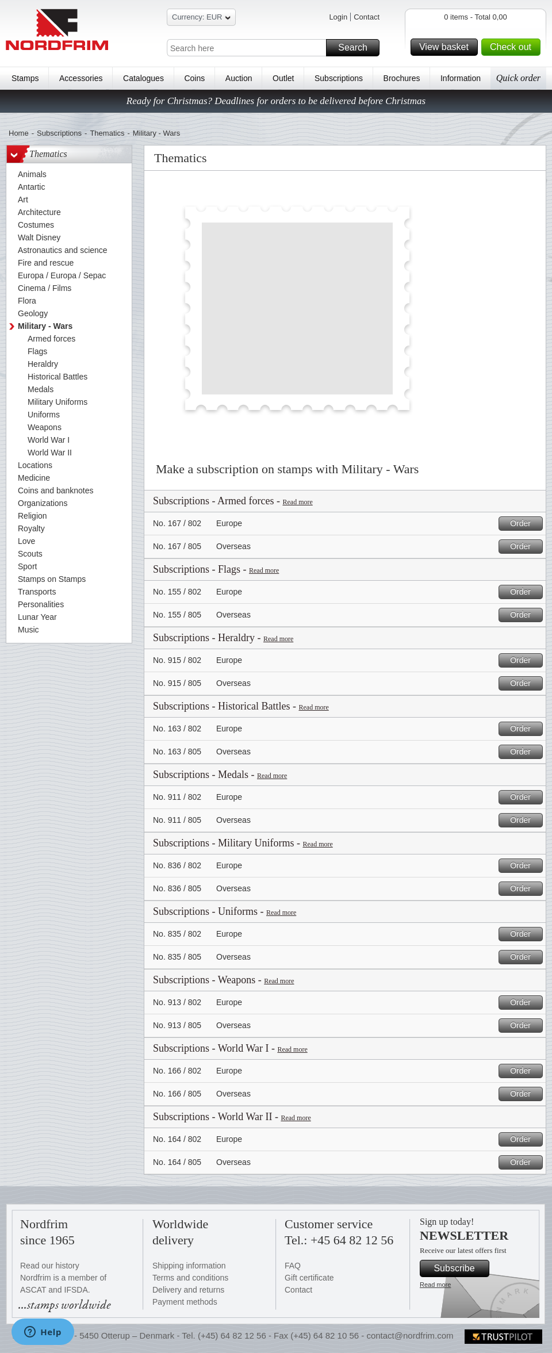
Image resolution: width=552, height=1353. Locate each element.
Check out (513, 47)
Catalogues (143, 78)
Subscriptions (339, 78)
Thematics (107, 133)
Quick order (518, 78)
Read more (297, 502)
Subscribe (460, 1268)
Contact (366, 17)
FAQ (293, 1265)
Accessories (80, 78)
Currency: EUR (201, 19)
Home (19, 133)
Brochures (402, 78)
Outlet (283, 78)
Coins (194, 78)
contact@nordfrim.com (409, 1335)
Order (524, 523)
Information (460, 78)
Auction (238, 78)
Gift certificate (309, 1277)
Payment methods (184, 1301)
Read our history (49, 1265)
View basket (446, 47)
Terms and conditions (190, 1277)
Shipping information (189, 1265)
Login (338, 17)
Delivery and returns (188, 1289)
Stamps (25, 78)
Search (357, 47)
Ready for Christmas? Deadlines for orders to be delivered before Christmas (275, 100)
